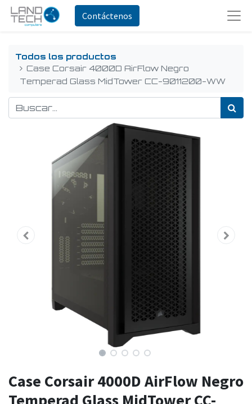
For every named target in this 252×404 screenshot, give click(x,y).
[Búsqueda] (232, 107)
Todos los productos (65, 56)
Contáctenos (107, 15)
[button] (26, 235)
